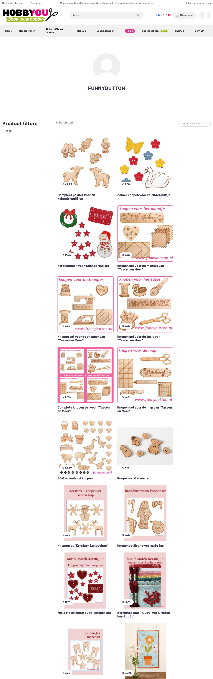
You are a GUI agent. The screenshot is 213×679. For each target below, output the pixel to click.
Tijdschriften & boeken (58, 31)
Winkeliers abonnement (69, 673)
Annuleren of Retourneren (17, 668)
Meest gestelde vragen (15, 673)
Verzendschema (118, 662)
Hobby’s (83, 31)
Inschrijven (71, 603)
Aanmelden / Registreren (70, 656)
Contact (201, 31)
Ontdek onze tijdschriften (198, 3)
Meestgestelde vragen (13, 3)
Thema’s (181, 31)
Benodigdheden (107, 31)
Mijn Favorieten (11, 656)
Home (8, 31)
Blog (111, 673)
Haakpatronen (28, 31)
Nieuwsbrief (37, 3)
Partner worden (64, 668)
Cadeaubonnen (155, 31)
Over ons (114, 668)
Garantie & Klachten (13, 662)
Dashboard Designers (68, 662)
